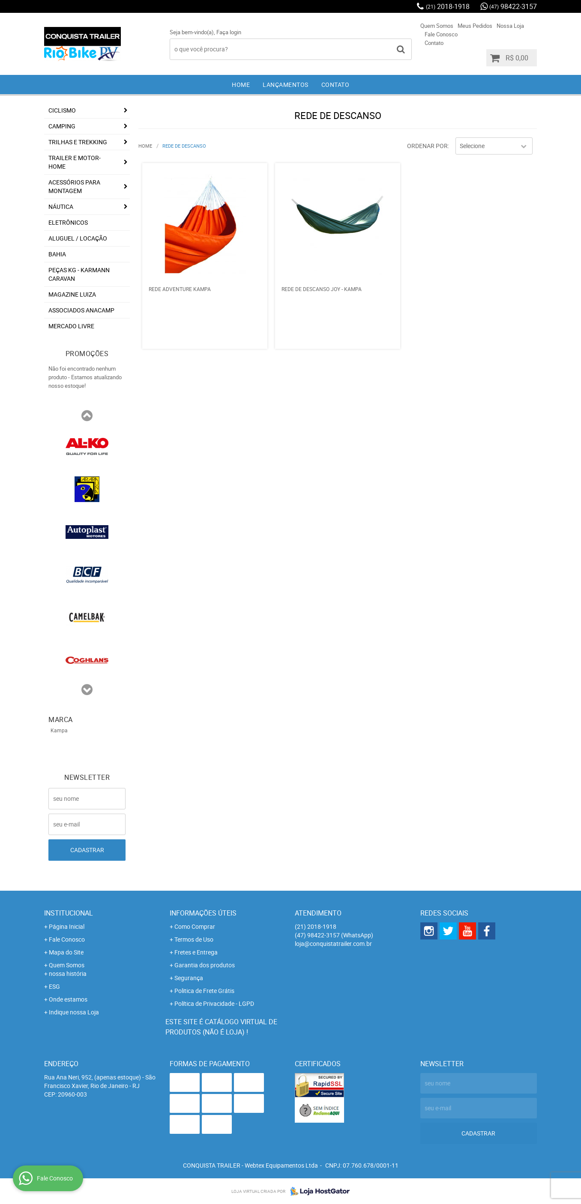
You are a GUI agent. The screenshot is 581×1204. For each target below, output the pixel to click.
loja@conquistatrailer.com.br (333, 943)
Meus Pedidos (475, 26)
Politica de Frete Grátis (204, 991)
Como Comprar (194, 926)
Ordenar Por (427, 146)
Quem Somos (436, 26)
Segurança (188, 978)
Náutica (60, 206)
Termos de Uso (193, 939)
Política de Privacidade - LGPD (214, 1003)
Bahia (57, 254)
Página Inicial (66, 926)
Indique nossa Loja (74, 1012)
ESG (54, 986)
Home (241, 84)
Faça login (228, 32)
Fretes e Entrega (196, 952)
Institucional (68, 913)
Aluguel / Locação (77, 238)
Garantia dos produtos (204, 965)
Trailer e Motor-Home (74, 162)
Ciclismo (62, 110)
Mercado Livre (71, 326)
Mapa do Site (66, 952)
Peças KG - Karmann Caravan (79, 274)
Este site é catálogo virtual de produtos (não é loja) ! (221, 1027)
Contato (434, 43)
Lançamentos (285, 84)
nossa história (68, 973)
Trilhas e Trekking (77, 142)
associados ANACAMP (81, 310)
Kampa (59, 730)
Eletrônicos (68, 222)
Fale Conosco (441, 34)
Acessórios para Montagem (74, 186)
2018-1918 (448, 6)
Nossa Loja (510, 26)
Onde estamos (68, 999)
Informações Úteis (203, 913)
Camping (61, 126)
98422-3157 (513, 6)
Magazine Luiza (72, 294)
